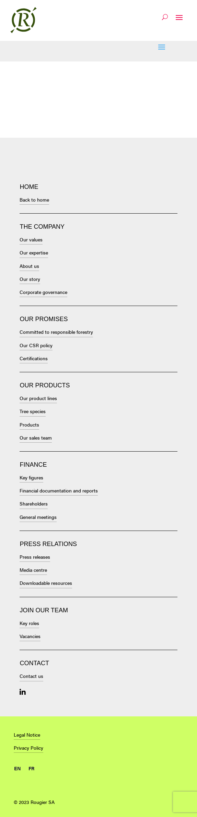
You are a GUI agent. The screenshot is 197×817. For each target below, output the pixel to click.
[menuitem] (17, 767)
